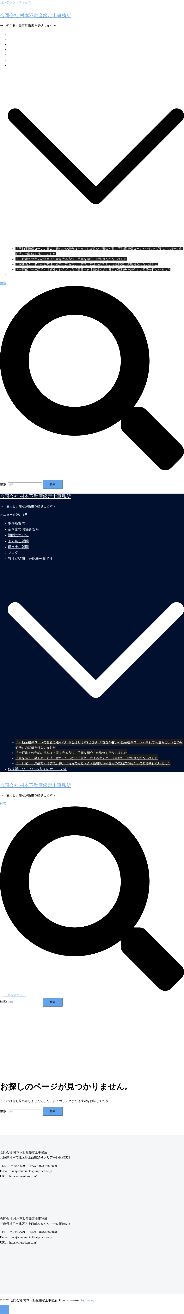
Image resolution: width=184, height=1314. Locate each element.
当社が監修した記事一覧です (28, 65)
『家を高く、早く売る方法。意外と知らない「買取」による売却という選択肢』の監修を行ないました (86, 264)
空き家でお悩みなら (22, 39)
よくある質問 (17, 49)
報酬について (17, 44)
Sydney (89, 1300)
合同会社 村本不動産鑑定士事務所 (35, 15)
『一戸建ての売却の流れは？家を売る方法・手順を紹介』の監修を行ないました (71, 259)
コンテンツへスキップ (15, 2)
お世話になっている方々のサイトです (34, 274)
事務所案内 (15, 34)
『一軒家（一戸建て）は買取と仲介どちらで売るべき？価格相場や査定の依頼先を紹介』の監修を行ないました (92, 269)
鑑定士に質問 (17, 54)
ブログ (12, 60)
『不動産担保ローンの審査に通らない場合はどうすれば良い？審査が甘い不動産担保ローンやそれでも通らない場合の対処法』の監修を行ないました (99, 745)
